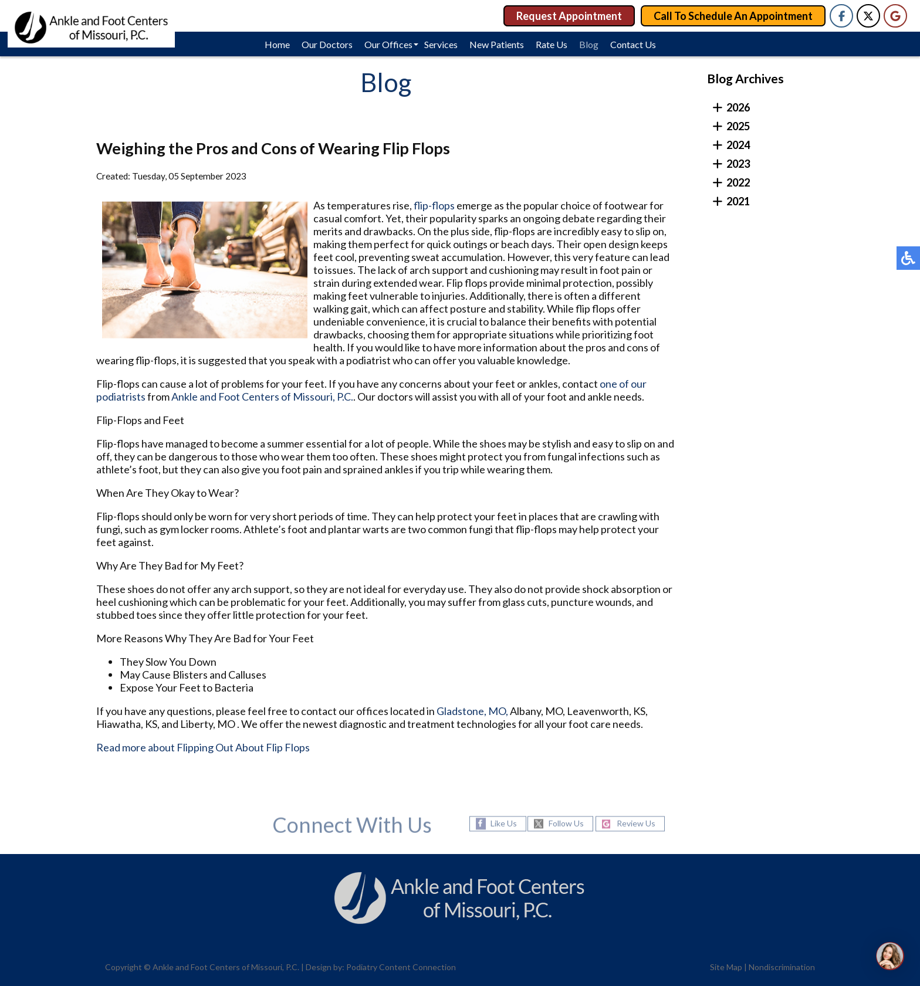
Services (441, 44)
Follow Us (566, 824)
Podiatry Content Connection (401, 967)
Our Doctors (327, 44)
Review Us (636, 824)
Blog (588, 44)
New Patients (496, 44)
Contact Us (633, 44)
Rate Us (551, 44)
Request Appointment (569, 15)
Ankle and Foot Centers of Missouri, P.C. (262, 398)
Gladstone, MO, (472, 712)
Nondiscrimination (782, 967)
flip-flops (434, 207)
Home (277, 44)
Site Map (726, 967)
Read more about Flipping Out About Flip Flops (203, 749)
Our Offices (388, 44)
